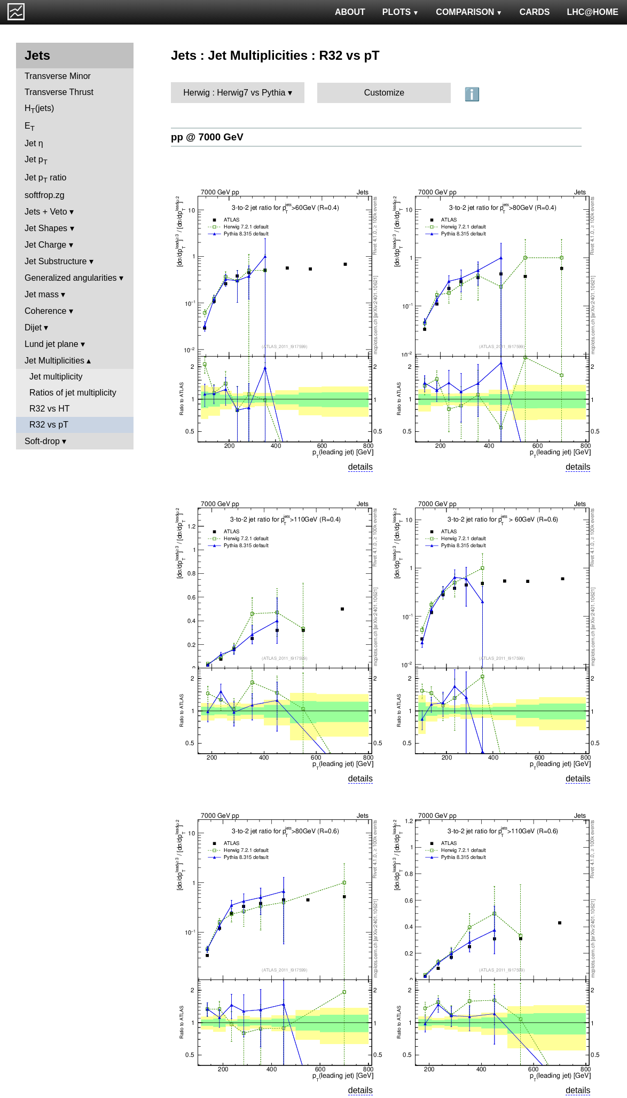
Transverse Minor (58, 76)
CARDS (535, 12)
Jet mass (42, 294)
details (360, 466)
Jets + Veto (46, 211)
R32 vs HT (49, 408)
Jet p (36, 160)
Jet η (34, 143)
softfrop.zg (45, 195)
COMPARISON (469, 12)
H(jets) (39, 109)
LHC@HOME (592, 12)
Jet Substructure (56, 261)
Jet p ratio (45, 178)
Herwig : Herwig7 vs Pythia (234, 92)
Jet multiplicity (56, 376)
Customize (384, 92)
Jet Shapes (46, 228)
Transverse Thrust (59, 92)
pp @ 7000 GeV (207, 137)
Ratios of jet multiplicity (72, 392)
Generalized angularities (71, 277)
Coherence (45, 310)
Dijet (33, 327)
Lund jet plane (52, 344)
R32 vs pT (48, 424)
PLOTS (400, 12)
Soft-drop (42, 441)
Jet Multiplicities (54, 360)
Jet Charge (45, 244)
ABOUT (350, 12)
